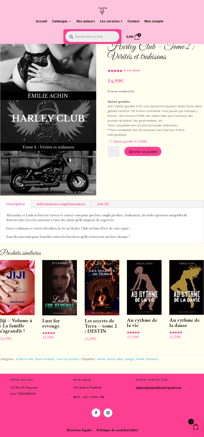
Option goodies (128, 141)
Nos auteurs (85, 21)
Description (15, 204)
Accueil (41, 21)
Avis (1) (103, 204)
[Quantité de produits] (114, 151)
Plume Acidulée (44, 359)
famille (140, 359)
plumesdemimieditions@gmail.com (158, 387)
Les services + (111, 21)
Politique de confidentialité (117, 430)
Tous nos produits (67, 359)
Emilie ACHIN (24, 359)
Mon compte (153, 21)
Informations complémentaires (61, 204)
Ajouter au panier (142, 151)
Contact (133, 21)
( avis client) (132, 70)
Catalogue (60, 21)
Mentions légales (79, 430)
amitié (101, 359)
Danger (129, 359)
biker (120, 359)
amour (111, 359)
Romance (152, 359)
